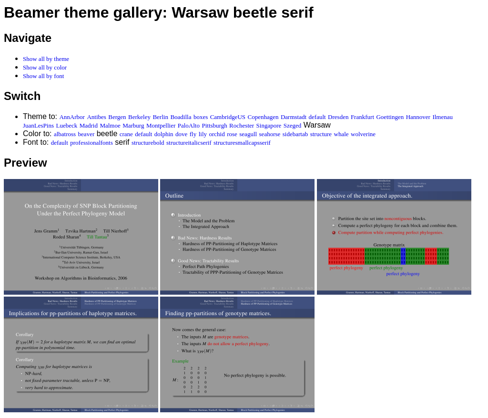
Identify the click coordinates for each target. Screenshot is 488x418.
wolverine (363, 134)
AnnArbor (71, 116)
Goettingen (390, 116)
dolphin (163, 134)
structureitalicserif (189, 142)
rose (232, 134)
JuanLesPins (38, 125)
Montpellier (160, 125)
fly (193, 134)
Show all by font (43, 76)
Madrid (89, 125)
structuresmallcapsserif (242, 142)
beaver (86, 134)
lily (203, 134)
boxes (200, 116)
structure (321, 134)
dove (181, 134)
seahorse (270, 134)
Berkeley (139, 116)
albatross (65, 134)
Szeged (293, 125)
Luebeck (66, 125)
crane (126, 134)
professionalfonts (91, 142)
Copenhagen (263, 116)
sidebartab (295, 134)
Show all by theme (46, 58)
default (317, 116)
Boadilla (180, 116)
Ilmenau (442, 116)
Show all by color (45, 67)
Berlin (160, 116)
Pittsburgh (214, 125)
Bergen (117, 116)
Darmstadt (293, 116)
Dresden (338, 116)
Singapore (269, 125)
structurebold (148, 142)
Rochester (241, 125)
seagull (248, 134)
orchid (216, 134)
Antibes (96, 116)
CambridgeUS (227, 116)
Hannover (418, 116)
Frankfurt (362, 116)
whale (341, 134)
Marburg (133, 125)
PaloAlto (189, 125)
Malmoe (110, 125)
